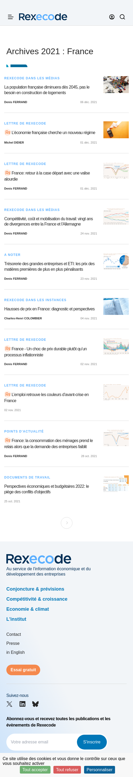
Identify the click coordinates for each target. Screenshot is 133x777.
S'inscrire (91, 742)
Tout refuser (67, 769)
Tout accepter (35, 769)
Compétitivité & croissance (36, 599)
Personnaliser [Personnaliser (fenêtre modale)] (100, 769)
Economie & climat (27, 609)
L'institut (16, 619)
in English (15, 652)
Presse (13, 643)
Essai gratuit (23, 670)
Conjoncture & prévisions (35, 589)
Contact (13, 634)
